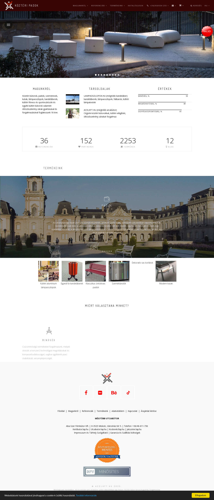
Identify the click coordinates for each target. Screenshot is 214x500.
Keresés (196, 5)
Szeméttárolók (119, 283)
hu (207, 5)
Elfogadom (200, 495)
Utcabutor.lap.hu (99, 429)
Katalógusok (135, 5)
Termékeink (117, 5)
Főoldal (61, 411)
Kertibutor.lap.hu (80, 429)
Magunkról (80, 5)
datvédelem (119, 411)
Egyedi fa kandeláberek (72, 283)
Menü (7, 23)
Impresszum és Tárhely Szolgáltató (91, 432)
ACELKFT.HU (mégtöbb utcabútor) (100, 110)
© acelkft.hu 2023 (106, 486)
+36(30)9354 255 (157, 5)
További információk (86, 495)
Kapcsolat (132, 411)
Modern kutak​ (166, 283)
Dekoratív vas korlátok (142, 262)
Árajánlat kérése (148, 411)
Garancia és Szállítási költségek (125, 432)
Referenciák (99, 5)
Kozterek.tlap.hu (116, 429)
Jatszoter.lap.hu (134, 429)
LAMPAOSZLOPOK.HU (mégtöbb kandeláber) (106, 95)
